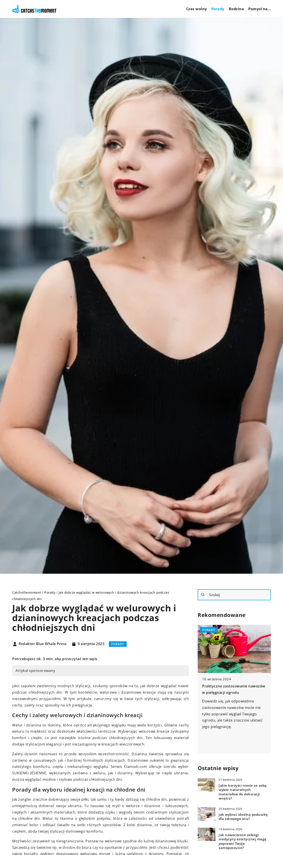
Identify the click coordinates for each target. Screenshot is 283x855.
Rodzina (236, 8)
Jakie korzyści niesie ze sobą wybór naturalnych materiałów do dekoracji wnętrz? (243, 792)
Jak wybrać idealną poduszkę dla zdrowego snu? (243, 816)
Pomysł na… (259, 8)
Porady (217, 8)
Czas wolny (196, 8)
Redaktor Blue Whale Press (43, 644)
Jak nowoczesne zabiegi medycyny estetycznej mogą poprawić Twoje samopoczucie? (242, 841)
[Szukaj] (203, 594)
